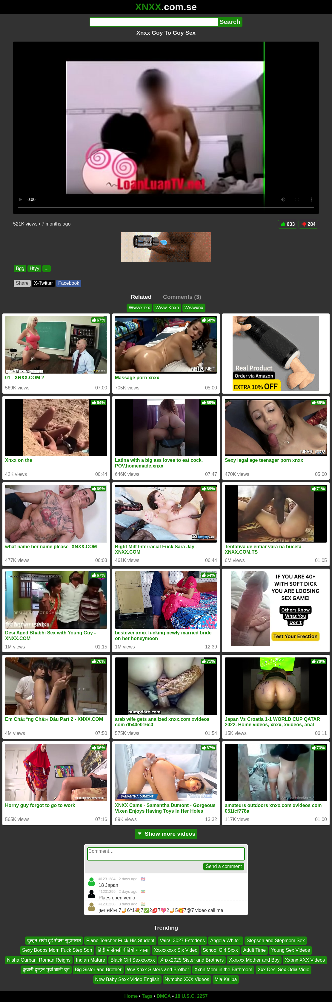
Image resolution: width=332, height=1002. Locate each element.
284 (308, 224)
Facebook (68, 283)
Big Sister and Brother (98, 969)
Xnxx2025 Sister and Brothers (192, 960)
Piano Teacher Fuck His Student (120, 940)
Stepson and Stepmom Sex (276, 940)
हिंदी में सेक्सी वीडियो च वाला (123, 950)
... (46, 268)
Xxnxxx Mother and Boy (254, 960)
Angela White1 (225, 940)
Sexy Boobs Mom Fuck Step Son (57, 950)
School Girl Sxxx (220, 950)
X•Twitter (43, 283)
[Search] (154, 22)
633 (288, 224)
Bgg (20, 268)
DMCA (163, 996)
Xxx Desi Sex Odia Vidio (283, 969)
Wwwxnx (194, 307)
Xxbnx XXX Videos (305, 960)
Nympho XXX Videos (187, 979)
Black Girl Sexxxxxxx (132, 960)
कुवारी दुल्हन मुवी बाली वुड (46, 969)
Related (141, 297)
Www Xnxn (167, 307)
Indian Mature (90, 960)
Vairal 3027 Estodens (182, 940)
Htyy (34, 268)
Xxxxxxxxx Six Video (175, 950)
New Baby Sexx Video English (127, 979)
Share (22, 283)
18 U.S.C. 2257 (191, 996)
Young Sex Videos (290, 950)
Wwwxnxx (139, 307)
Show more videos (166, 834)
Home (131, 996)
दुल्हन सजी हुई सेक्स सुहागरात (54, 940)
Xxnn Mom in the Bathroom (223, 969)
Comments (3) (182, 297)
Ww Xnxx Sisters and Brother (158, 969)
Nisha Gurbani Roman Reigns (39, 960)
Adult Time (254, 950)
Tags (147, 996)
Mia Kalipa (226, 979)
